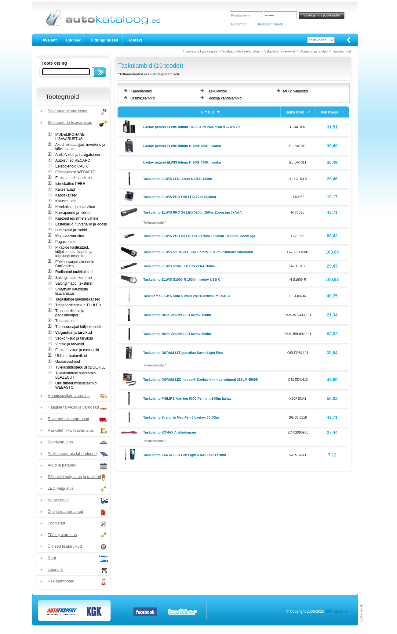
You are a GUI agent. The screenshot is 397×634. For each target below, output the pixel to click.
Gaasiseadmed (67, 361)
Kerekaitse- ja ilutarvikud (75, 207)
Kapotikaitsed (66, 195)
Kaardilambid (141, 91)
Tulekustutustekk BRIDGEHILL (80, 367)
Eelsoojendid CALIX (71, 166)
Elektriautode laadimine (74, 178)
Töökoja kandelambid (224, 98)
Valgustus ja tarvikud (279, 51)
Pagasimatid (65, 242)
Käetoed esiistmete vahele (76, 218)
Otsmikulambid (142, 98)
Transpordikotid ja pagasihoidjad (69, 313)
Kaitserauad (65, 189)
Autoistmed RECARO (72, 160)
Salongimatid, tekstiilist (73, 283)
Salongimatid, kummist (73, 278)
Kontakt (134, 40)
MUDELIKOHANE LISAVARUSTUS (70, 136)
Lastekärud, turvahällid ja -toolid (81, 224)
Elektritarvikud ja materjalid (77, 350)
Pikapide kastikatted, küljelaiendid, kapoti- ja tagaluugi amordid (73, 251)
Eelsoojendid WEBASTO (75, 172)
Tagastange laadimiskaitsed (77, 299)
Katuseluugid (65, 201)
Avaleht (49, 40)
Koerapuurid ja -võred (72, 213)
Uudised (73, 40)
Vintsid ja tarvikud (69, 344)
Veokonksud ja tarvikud (74, 338)
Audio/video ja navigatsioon (77, 155)
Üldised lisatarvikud (71, 356)
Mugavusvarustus (69, 236)
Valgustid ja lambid (314, 51)
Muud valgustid (295, 91)
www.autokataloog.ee (202, 51)
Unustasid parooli (269, 24)
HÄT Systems (336, 611)
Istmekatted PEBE (70, 184)
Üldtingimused (104, 40)
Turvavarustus (66, 321)
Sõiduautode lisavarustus (241, 51)
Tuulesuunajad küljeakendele (79, 327)
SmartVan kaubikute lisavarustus (71, 291)
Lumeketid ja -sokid (71, 230)
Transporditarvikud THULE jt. (78, 305)
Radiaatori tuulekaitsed (74, 272)
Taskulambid (341, 51)
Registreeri (239, 24)
